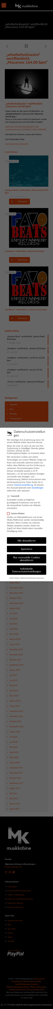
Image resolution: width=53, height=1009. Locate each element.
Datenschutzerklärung (23, 485)
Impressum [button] (40, 578)
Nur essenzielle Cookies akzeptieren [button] (26, 559)
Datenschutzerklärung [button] (27, 578)
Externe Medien (17, 513)
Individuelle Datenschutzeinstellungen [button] (26, 570)
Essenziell (14, 496)
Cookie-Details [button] (14, 578)
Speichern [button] (26, 548)
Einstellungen (37, 488)
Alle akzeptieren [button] (26, 540)
